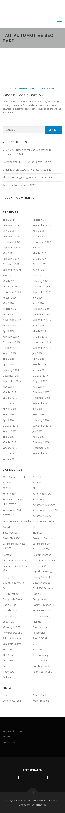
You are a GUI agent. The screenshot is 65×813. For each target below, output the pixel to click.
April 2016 (8, 420)
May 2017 (8, 386)
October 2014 (10, 453)
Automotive (39, 499)
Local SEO (8, 621)
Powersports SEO (12, 632)
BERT (36, 527)
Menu (59, 21)
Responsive (39, 632)
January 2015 (10, 447)
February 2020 (41, 308)
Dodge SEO (9, 577)
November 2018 (42, 342)
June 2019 (38, 325)
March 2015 (9, 442)
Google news (47, 88)
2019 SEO (8, 482)
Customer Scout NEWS (15, 560)
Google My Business (14, 599)
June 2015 (8, 436)
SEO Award (9, 655)
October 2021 (40, 264)
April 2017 (38, 386)
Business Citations (43, 538)
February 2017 (41, 392)
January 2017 (10, 397)
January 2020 (10, 314)
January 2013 (10, 459)
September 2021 (12, 269)
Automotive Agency (44, 504)
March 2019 (39, 331)
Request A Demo (12, 731)
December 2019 (42, 314)
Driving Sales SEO (42, 577)
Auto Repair (9, 493)
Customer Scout (42, 554)
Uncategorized (41, 666)
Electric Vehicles (41, 582)
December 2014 (42, 447)
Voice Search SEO (42, 671)
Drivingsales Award (13, 582)
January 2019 (40, 336)
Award (6, 527)
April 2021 (38, 275)
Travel (6, 666)
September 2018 (42, 347)
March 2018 (39, 364)
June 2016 (8, 414)
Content (7, 554)
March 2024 (39, 219)
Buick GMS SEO (11, 538)
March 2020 (9, 308)
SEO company (40, 655)
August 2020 (10, 297)
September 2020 (42, 292)
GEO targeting (10, 593)
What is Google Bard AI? (23, 94)
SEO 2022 (38, 649)
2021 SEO (38, 482)
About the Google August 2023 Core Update (27, 177)
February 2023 (11, 236)
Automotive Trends (43, 521)
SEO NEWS (9, 660)
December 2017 (12, 375)
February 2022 (11, 258)
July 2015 (38, 431)
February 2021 (41, 281)
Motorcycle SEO (12, 627)
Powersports (40, 627)
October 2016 (10, 403)
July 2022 (38, 247)
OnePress (53, 800)
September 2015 (42, 425)
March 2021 (9, 281)
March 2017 (9, 392)
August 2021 (40, 269)
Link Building (10, 616)
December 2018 (12, 342)
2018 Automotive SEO (15, 477)
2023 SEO (8, 88)
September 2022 (12, 247)
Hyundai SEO (10, 610)
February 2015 (41, 442)
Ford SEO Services (43, 588)
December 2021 (12, 264)
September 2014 (42, 453)
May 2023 (8, 230)
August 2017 (40, 381)
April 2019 (8, 331)
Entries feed (39, 695)
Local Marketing (42, 616)
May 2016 (38, 414)
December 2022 (12, 242)
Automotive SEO (25, 88)
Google (37, 593)
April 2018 (8, 364)
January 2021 (10, 286)
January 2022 (40, 258)
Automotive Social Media (17, 521)
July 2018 (38, 353)
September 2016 (42, 403)
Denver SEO (39, 566)
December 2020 (42, 286)
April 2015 (38, 436)
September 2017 (12, 381)
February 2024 (11, 225)
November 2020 (12, 292)
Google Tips (9, 604)
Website (7, 677)
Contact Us (9, 742)
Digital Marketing (42, 571)
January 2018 (40, 370)
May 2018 (38, 358)
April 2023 (38, 230)
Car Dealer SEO (41, 543)
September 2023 (42, 225)
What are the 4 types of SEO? (19, 185)
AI (34, 488)
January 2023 (40, 236)
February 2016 (41, 420)
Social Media (40, 660)
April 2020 (38, 303)
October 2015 (10, 425)
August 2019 (10, 325)
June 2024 (8, 219)
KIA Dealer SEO (41, 610)
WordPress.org (41, 700)
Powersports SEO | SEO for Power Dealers (27, 162)
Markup (37, 621)
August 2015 (10, 431)
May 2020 (8, 303)
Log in (6, 695)
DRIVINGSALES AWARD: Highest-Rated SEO (27, 169)
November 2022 (42, 242)
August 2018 (10, 353)
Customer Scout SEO (44, 560)
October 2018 (10, 347)
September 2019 (42, 319)
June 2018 (8, 358)
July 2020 (38, 297)
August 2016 (10, 408)
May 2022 (8, 253)
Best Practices (11, 532)
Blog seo (38, 532)
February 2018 (11, 370)
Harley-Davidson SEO (45, 604)
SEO (35, 643)
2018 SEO (38, 477)
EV (4, 588)
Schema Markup (12, 638)
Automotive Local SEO (45, 510)
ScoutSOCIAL (40, 638)
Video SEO (8, 671)
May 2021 (8, 275)
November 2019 (12, 319)
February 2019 (11, 336)
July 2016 (38, 408)
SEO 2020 (8, 649)
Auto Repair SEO (42, 493)
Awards (7, 736)
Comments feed (12, 700)
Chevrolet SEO (41, 549)
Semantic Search (12, 643)
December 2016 (42, 397)
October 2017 (40, 375)
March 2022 (39, 253)
